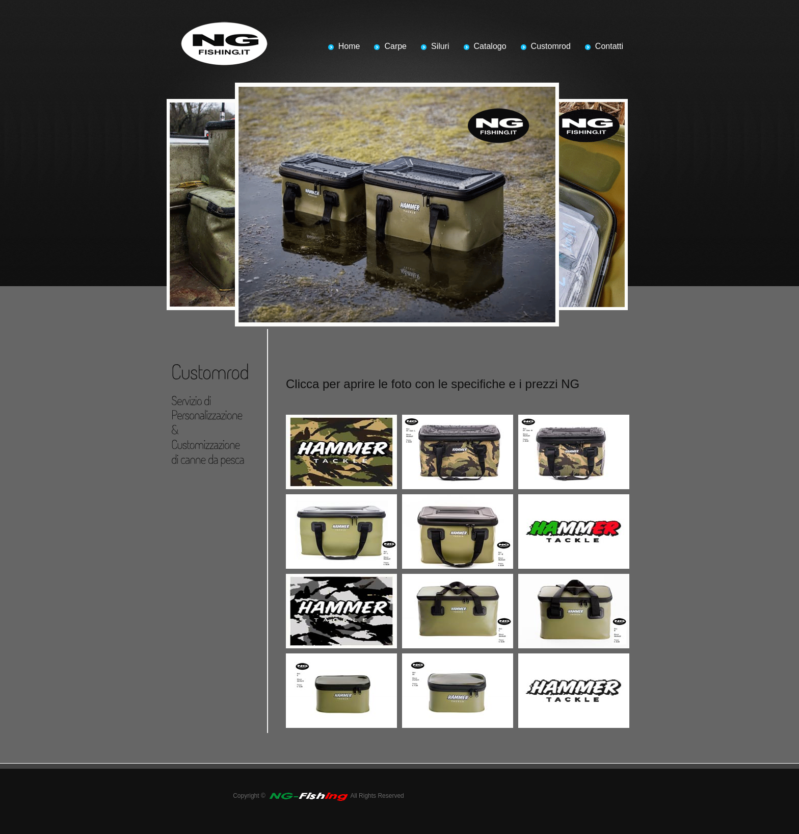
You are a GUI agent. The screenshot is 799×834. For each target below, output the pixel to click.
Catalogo (490, 46)
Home (349, 46)
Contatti (609, 46)
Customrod (551, 46)
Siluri (440, 46)
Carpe (395, 46)
